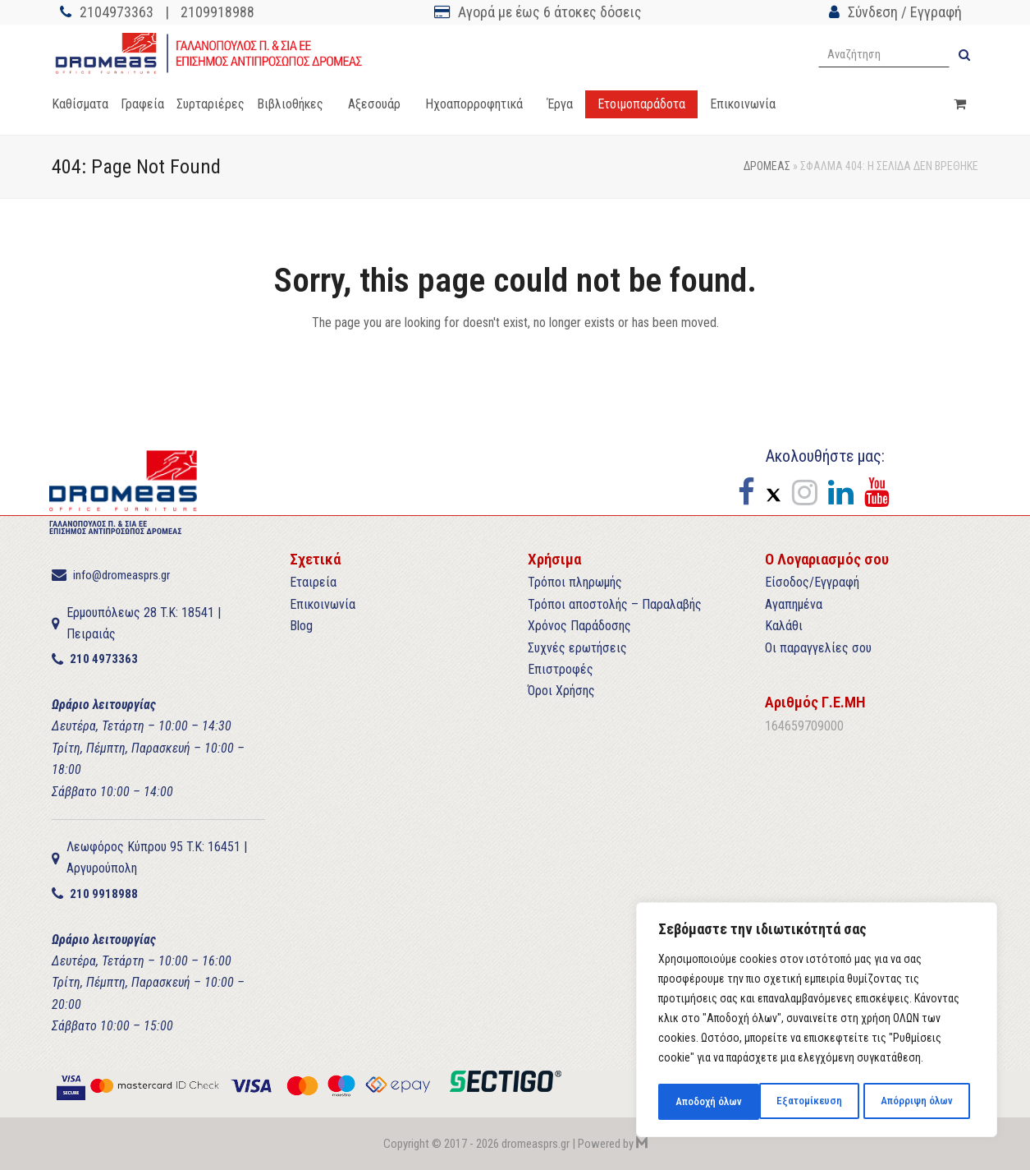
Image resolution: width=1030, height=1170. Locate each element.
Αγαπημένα (793, 604)
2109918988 (217, 12)
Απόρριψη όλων (814, 1101)
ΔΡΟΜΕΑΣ (767, 166)
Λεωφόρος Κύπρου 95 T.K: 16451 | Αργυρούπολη (156, 857)
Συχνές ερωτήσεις (577, 648)
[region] (816, 1021)
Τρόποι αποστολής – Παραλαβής (615, 604)
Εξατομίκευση (707, 1101)
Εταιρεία (313, 582)
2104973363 (116, 12)
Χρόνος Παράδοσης (579, 625)
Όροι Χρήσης (561, 690)
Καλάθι (784, 625)
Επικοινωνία (322, 604)
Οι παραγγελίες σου (818, 648)
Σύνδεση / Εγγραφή (905, 12)
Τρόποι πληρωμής (575, 582)
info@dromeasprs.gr (121, 575)
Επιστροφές (560, 669)
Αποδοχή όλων (924, 1101)
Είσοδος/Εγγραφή (812, 582)
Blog (301, 625)
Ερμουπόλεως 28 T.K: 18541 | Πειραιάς (143, 623)
